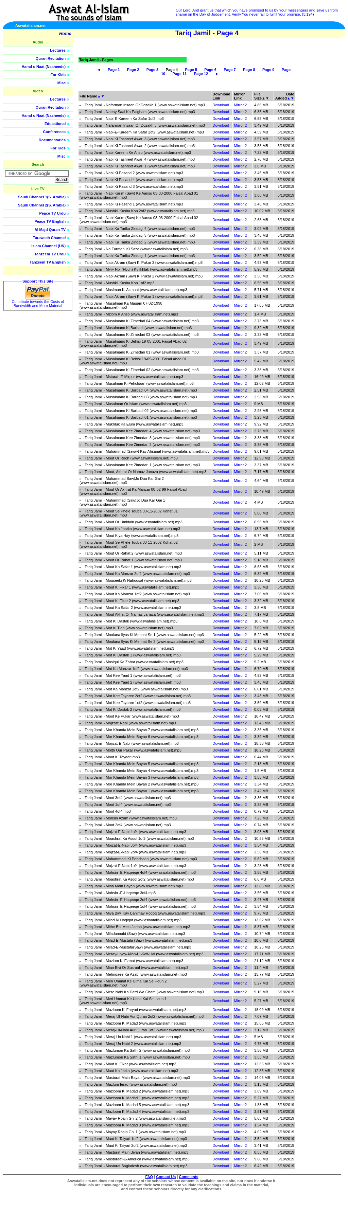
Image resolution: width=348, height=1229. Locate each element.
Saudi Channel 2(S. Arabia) (42, 205)
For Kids (58, 75)
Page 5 (191, 70)
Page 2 (133, 70)
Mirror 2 (240, 105)
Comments (188, 1177)
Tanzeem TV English (48, 262)
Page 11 (180, 74)
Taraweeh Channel (49, 238)
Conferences (54, 132)
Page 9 (268, 70)
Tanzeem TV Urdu (50, 254)
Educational (55, 124)
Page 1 (114, 70)
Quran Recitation (51, 58)
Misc (61, 83)
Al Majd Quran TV (50, 230)
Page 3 (152, 70)
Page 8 (249, 70)
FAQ (149, 1177)
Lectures (58, 50)
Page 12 (201, 74)
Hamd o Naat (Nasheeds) (44, 67)
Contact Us (166, 1177)
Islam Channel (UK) (48, 246)
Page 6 (210, 70)
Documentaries (52, 140)
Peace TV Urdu (52, 213)
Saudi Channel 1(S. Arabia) (42, 197)
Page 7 (230, 70)
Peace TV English (50, 221)
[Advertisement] (316, 153)
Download (220, 105)
